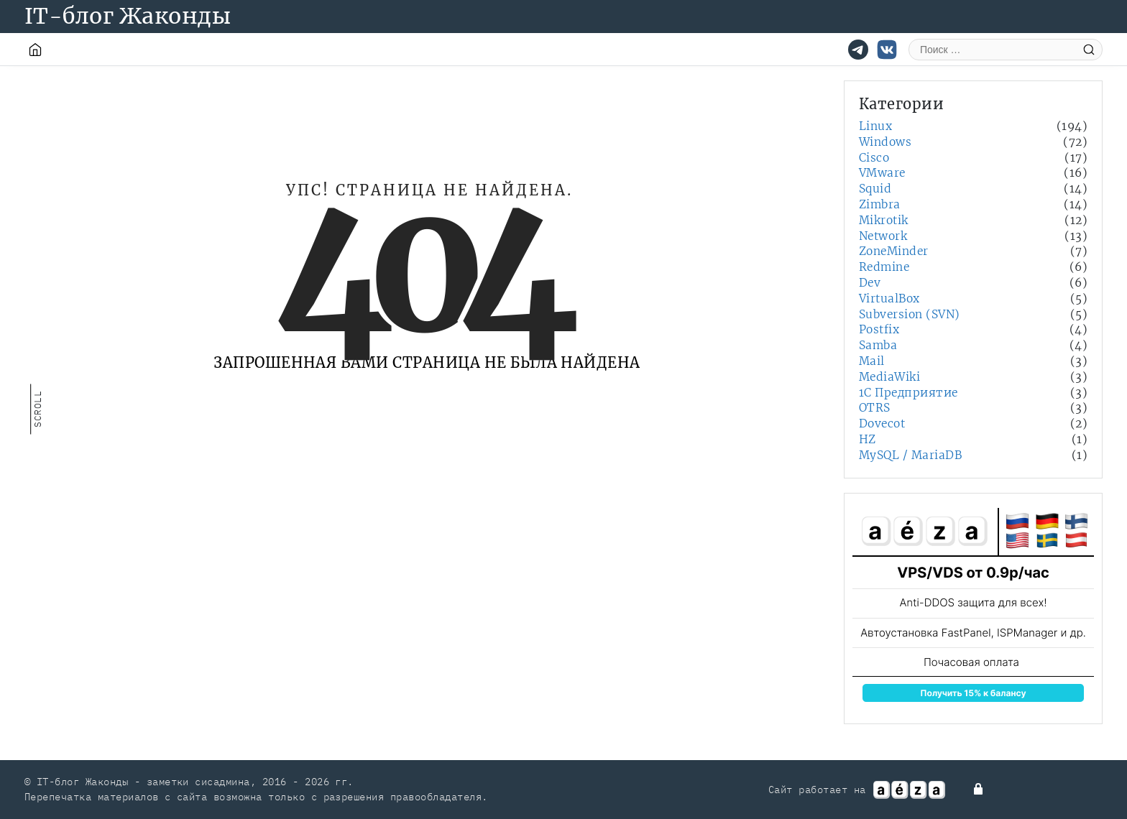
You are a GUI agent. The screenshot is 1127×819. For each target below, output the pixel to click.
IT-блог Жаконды (127, 15)
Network (883, 236)
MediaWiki (889, 377)
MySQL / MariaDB (910, 455)
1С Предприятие (908, 392)
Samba (878, 345)
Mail (872, 361)
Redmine (884, 267)
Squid (875, 188)
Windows (885, 142)
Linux (875, 126)
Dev (869, 283)
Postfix (879, 329)
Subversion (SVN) (909, 314)
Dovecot (882, 423)
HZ (867, 439)
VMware (882, 173)
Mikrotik (883, 220)
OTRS (875, 408)
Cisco (874, 158)
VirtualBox (889, 298)
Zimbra (880, 204)
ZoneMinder (894, 251)
